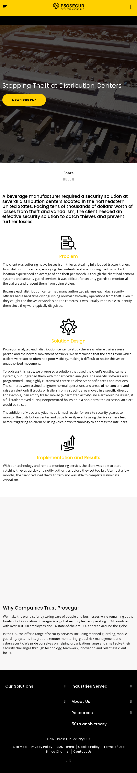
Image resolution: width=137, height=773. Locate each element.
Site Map (20, 747)
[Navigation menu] (5, 7)
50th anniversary (89, 724)
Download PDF (24, 99)
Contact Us (82, 751)
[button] (64, 686)
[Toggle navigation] (130, 6)
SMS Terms (65, 747)
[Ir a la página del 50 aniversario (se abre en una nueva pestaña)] (68, 20)
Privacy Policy (41, 747)
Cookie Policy (88, 747)
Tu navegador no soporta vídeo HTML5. (68, 20)
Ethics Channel (57, 751)
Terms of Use (114, 747)
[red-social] (66, 760)
